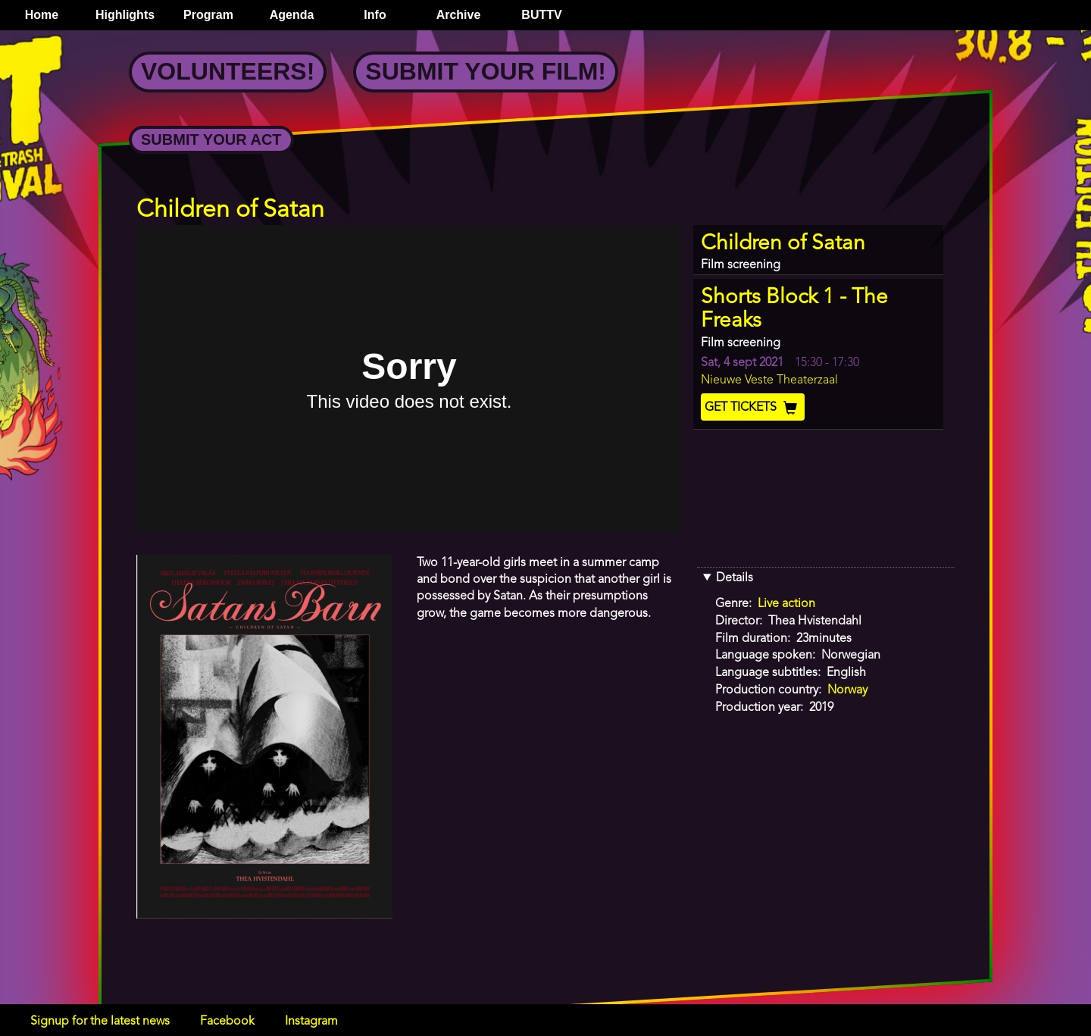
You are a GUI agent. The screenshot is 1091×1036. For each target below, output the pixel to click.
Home (41, 14)
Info (375, 14)
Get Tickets (753, 408)
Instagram (311, 1022)
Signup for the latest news (100, 1022)
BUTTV (541, 14)
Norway (847, 690)
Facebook (227, 1022)
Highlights (125, 14)
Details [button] (734, 578)
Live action (786, 604)
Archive (458, 14)
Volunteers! (227, 71)
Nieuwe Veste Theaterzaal (769, 380)
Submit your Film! (485, 71)
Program (208, 14)
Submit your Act (211, 139)
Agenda (292, 14)
